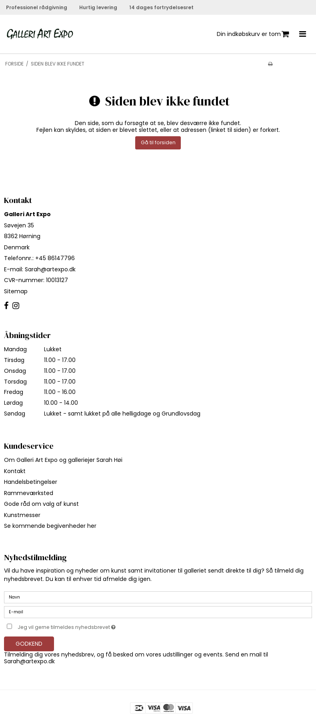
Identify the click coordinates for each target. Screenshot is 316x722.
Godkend (29, 644)
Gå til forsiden (158, 142)
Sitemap (16, 291)
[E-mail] (158, 612)
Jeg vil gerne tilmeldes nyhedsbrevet (87, 626)
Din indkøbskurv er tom (253, 34)
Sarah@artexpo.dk (50, 269)
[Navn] (158, 597)
